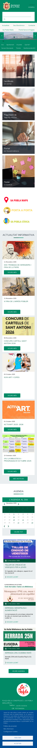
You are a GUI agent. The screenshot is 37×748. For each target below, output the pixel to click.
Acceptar (17, 743)
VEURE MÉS (12, 272)
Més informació (9, 729)
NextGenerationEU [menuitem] (29, 48)
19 (14, 520)
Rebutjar (17, 737)
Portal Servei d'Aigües (27, 30)
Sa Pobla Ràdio (8, 30)
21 (23, 520)
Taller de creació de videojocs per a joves (15, 566)
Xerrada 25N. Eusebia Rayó (18, 653)
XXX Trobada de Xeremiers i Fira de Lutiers (17, 266)
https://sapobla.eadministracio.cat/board (18, 171)
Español (31, 7)
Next (35, 35)
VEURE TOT (18, 532)
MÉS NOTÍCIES (18, 479)
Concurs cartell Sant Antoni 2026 (15, 342)
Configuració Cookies (11, 731)
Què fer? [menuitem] (27, 45)
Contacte (31, 25)
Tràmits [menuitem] (18, 48)
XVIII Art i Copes (11, 377)
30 (32, 523)
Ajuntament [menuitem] (10, 45)
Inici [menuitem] (2, 45)
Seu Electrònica (18, 25)
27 (18, 523)
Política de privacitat (10, 726)
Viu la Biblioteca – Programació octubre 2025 (17, 459)
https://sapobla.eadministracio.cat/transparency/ (18, 138)
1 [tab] (14, 37)
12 (14, 517)
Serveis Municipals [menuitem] (7, 48)
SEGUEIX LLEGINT (12, 577)
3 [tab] (22, 37)
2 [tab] (18, 37)
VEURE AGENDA (18, 671)
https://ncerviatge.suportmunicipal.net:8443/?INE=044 (18, 71)
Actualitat (5, 25)
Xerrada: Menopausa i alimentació (16, 609)
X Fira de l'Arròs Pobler (16, 301)
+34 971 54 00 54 (21, 706)
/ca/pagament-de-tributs (18, 104)
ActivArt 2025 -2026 (13, 424)
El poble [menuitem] (19, 45)
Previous (2, 35)
